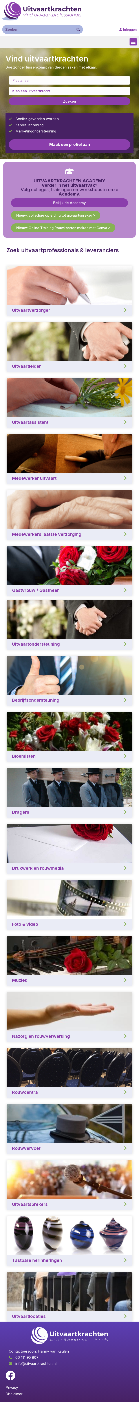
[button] (133, 41)
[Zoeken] (78, 29)
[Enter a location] (69, 80)
